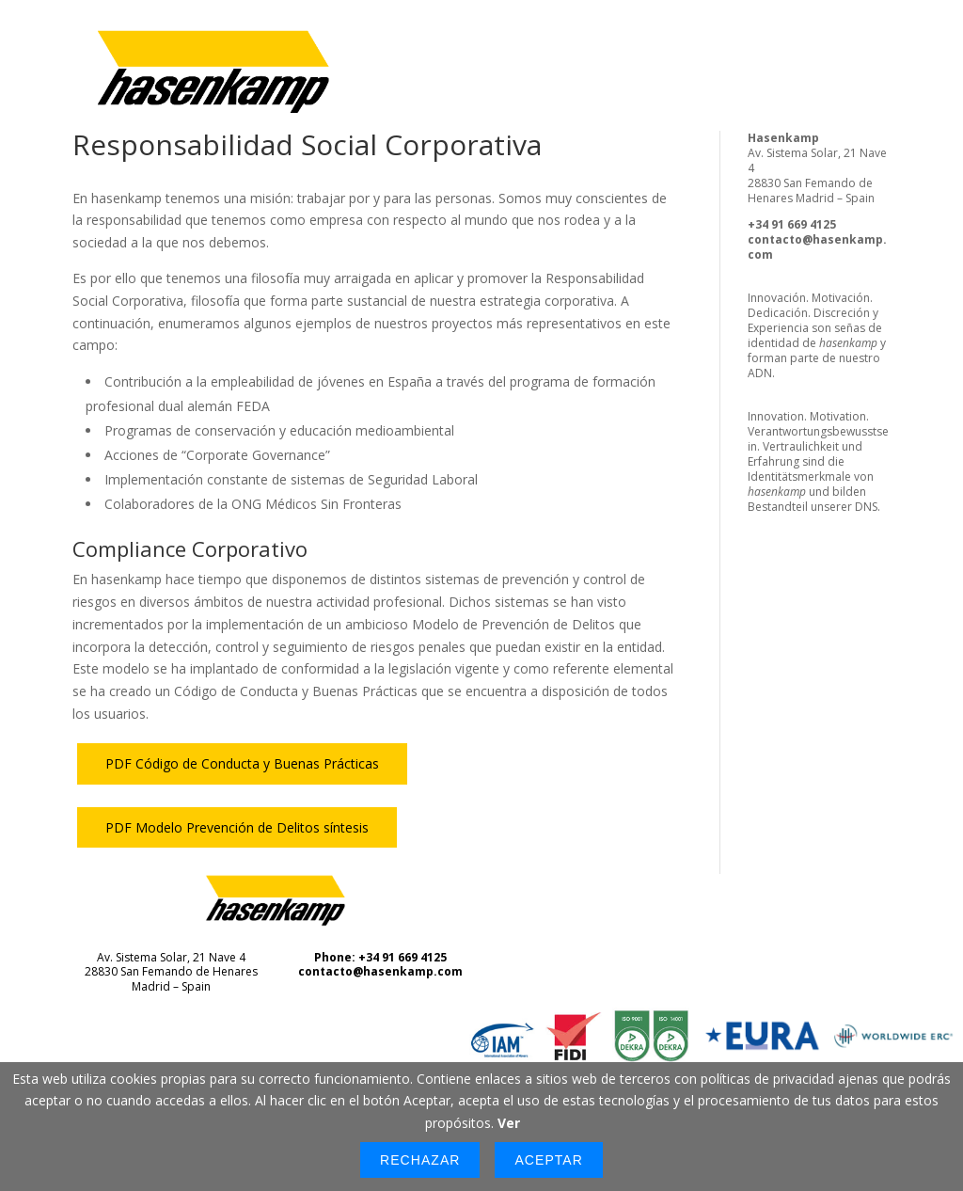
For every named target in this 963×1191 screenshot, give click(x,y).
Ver (508, 1123)
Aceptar (548, 1159)
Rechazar (420, 1159)
